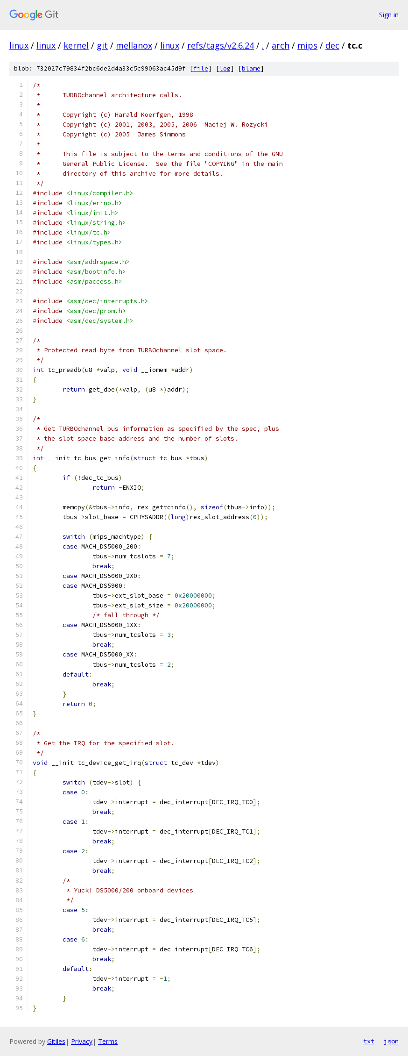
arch (280, 45)
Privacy (81, 1041)
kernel (76, 45)
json (391, 1041)
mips (307, 45)
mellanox (134, 45)
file (200, 68)
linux (18, 45)
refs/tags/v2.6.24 (220, 45)
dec (332, 45)
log (225, 68)
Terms (108, 1041)
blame (251, 68)
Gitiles (56, 1041)
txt (368, 1041)
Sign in (389, 14)
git (102, 45)
